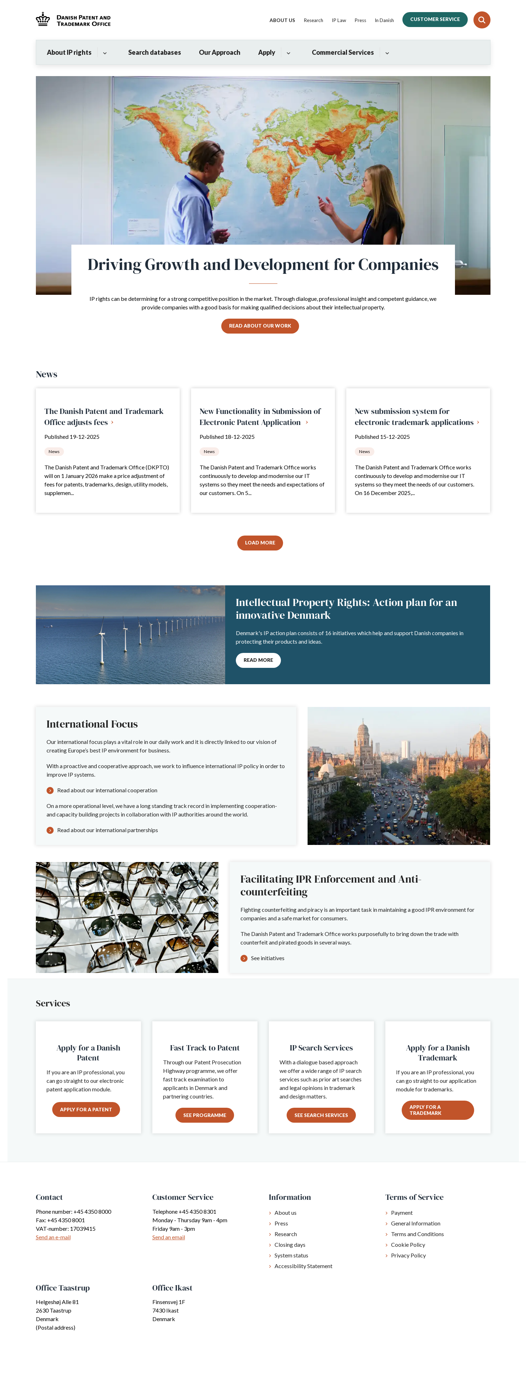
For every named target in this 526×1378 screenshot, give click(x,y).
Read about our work (260, 326)
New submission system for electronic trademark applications (414, 416)
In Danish (384, 20)
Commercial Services (343, 52)
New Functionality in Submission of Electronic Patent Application (260, 416)
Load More (260, 543)
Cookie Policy (408, 1244)
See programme (204, 1115)
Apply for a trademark (425, 1110)
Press (281, 1223)
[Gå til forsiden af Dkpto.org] (73, 20)
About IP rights (69, 52)
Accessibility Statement (303, 1265)
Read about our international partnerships (107, 829)
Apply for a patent (86, 1109)
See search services (321, 1115)
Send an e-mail (53, 1237)
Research (286, 1233)
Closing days (290, 1244)
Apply (266, 52)
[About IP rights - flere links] (103, 52)
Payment (402, 1212)
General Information (415, 1223)
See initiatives (267, 957)
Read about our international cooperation (107, 790)
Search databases (154, 52)
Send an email (168, 1237)
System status (291, 1255)
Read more (258, 660)
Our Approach (219, 52)
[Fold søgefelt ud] (481, 19)
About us (286, 1212)
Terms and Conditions (417, 1233)
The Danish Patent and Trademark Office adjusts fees (104, 416)
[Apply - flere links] (287, 52)
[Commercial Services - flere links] (386, 52)
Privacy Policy (408, 1255)
